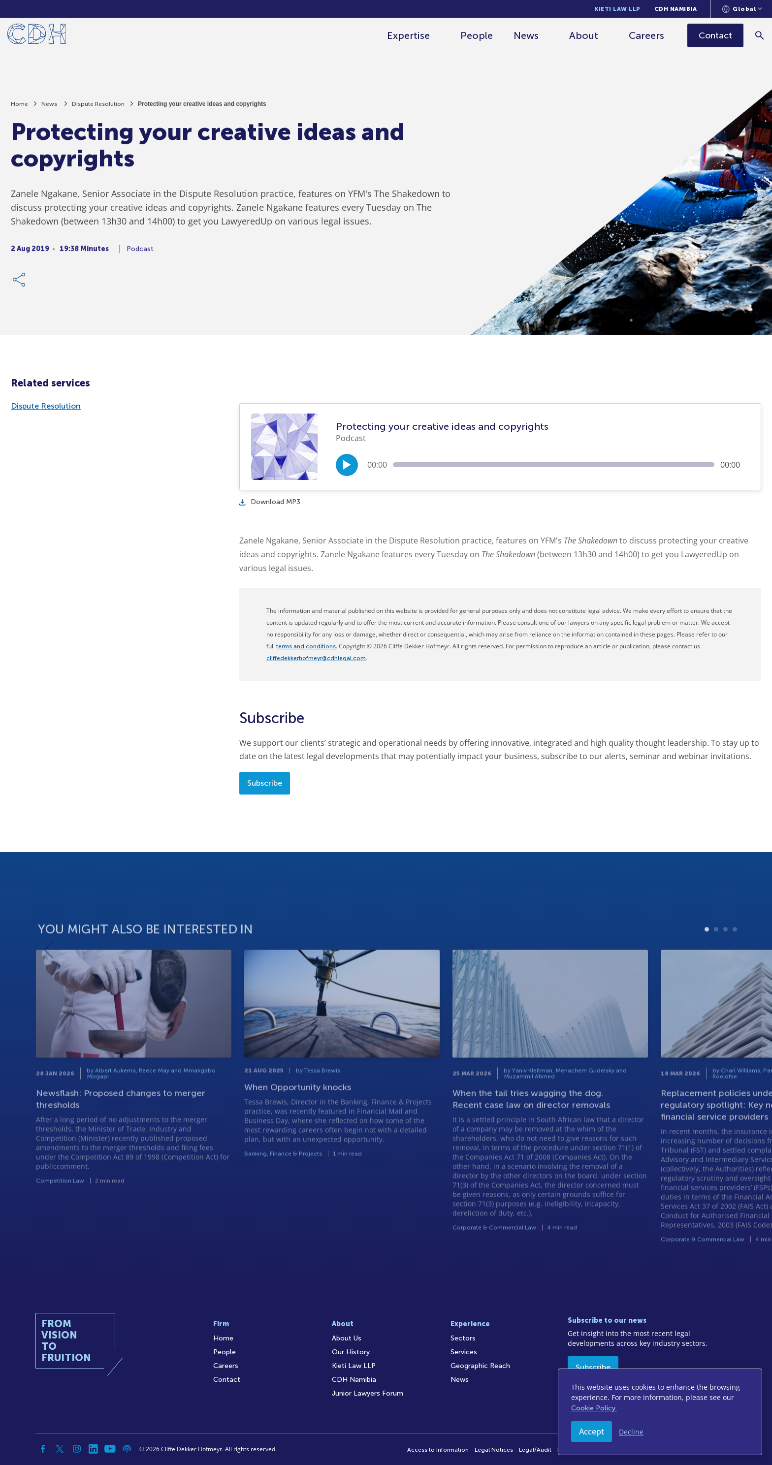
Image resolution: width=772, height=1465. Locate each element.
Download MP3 (269, 502)
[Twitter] (60, 1449)
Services (463, 1352)
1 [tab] (707, 963)
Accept (591, 1431)
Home (19, 109)
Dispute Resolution (98, 109)
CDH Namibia (675, 8)
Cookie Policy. (594, 1408)
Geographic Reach (480, 1366)
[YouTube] (110, 1449)
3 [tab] (725, 963)
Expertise (408, 35)
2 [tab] (716, 963)
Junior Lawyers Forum (367, 1393)
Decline (631, 1431)
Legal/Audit (535, 1449)
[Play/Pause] (347, 465)
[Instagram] (77, 1449)
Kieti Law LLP (617, 8)
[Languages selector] (742, 8)
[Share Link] (20, 285)
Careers (647, 35)
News (526, 35)
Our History (351, 1352)
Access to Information (438, 1449)
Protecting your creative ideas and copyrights (202, 109)
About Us (346, 1338)
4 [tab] (735, 963)
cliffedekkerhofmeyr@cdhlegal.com (316, 658)
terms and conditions (306, 646)
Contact (226, 1379)
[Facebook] (43, 1449)
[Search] (760, 35)
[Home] (36, 36)
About (584, 35)
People (477, 35)
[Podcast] (127, 1449)
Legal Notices (494, 1449)
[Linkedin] (93, 1449)
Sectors (463, 1338)
